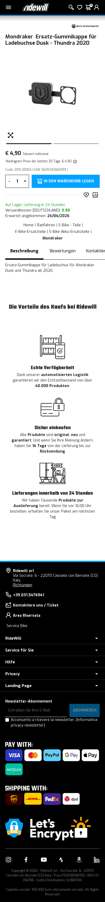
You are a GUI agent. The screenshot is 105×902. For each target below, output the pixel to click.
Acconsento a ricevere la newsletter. (54, 722)
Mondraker (52, 238)
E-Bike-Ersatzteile (30, 231)
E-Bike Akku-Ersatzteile (69, 231)
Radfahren (46, 225)
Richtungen (22, 585)
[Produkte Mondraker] (85, 25)
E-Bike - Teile (70, 225)
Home (28, 225)
